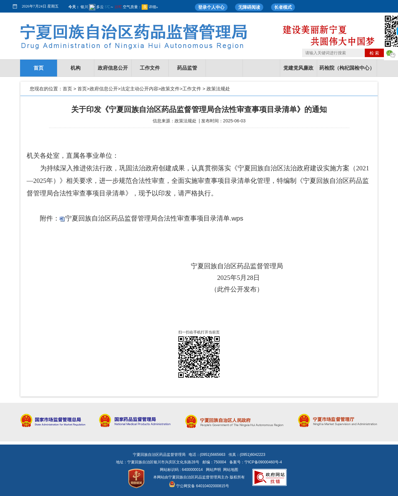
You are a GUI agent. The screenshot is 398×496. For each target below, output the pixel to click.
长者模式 (283, 7)
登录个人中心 (211, 7)
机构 (76, 68)
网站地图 (230, 469)
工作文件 (150, 68)
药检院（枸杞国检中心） (346, 68)
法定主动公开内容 (139, 88)
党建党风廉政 (298, 68)
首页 (39, 68)
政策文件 (170, 88)
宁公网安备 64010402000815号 (199, 486)
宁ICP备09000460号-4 (263, 462)
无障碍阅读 (249, 7)
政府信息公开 (113, 68)
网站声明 (213, 469)
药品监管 (187, 68)
